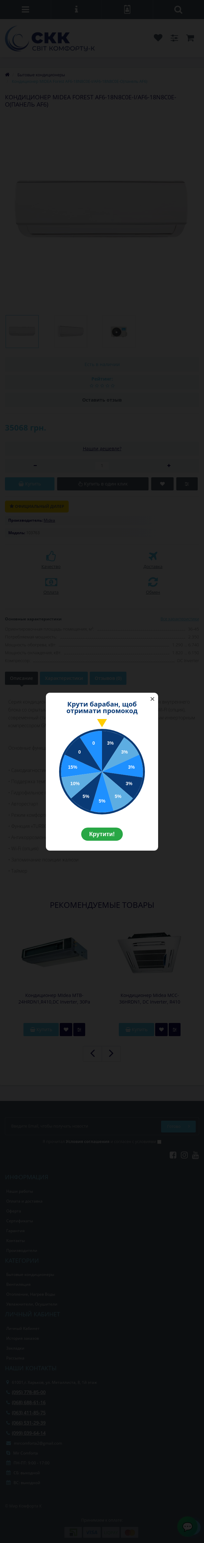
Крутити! (102, 834)
